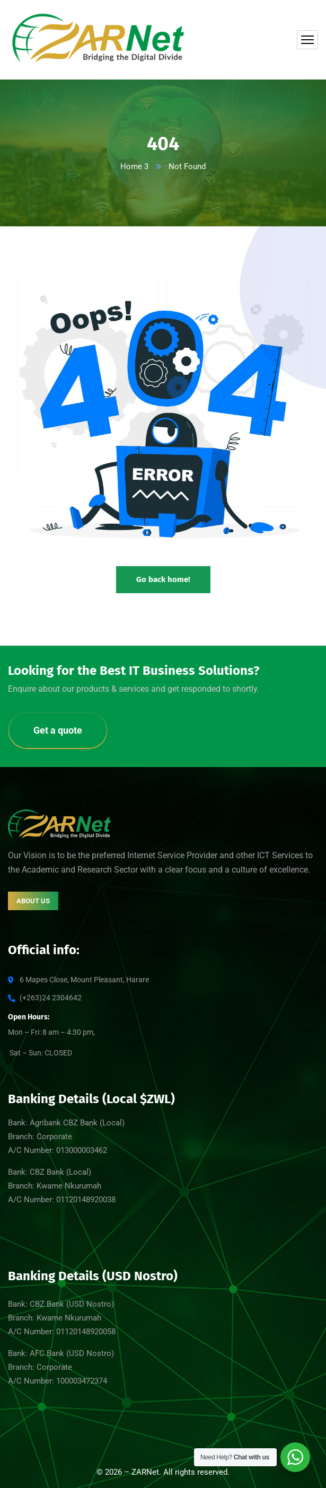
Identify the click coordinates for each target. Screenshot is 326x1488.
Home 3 (134, 166)
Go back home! (163, 579)
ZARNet (145, 1472)
